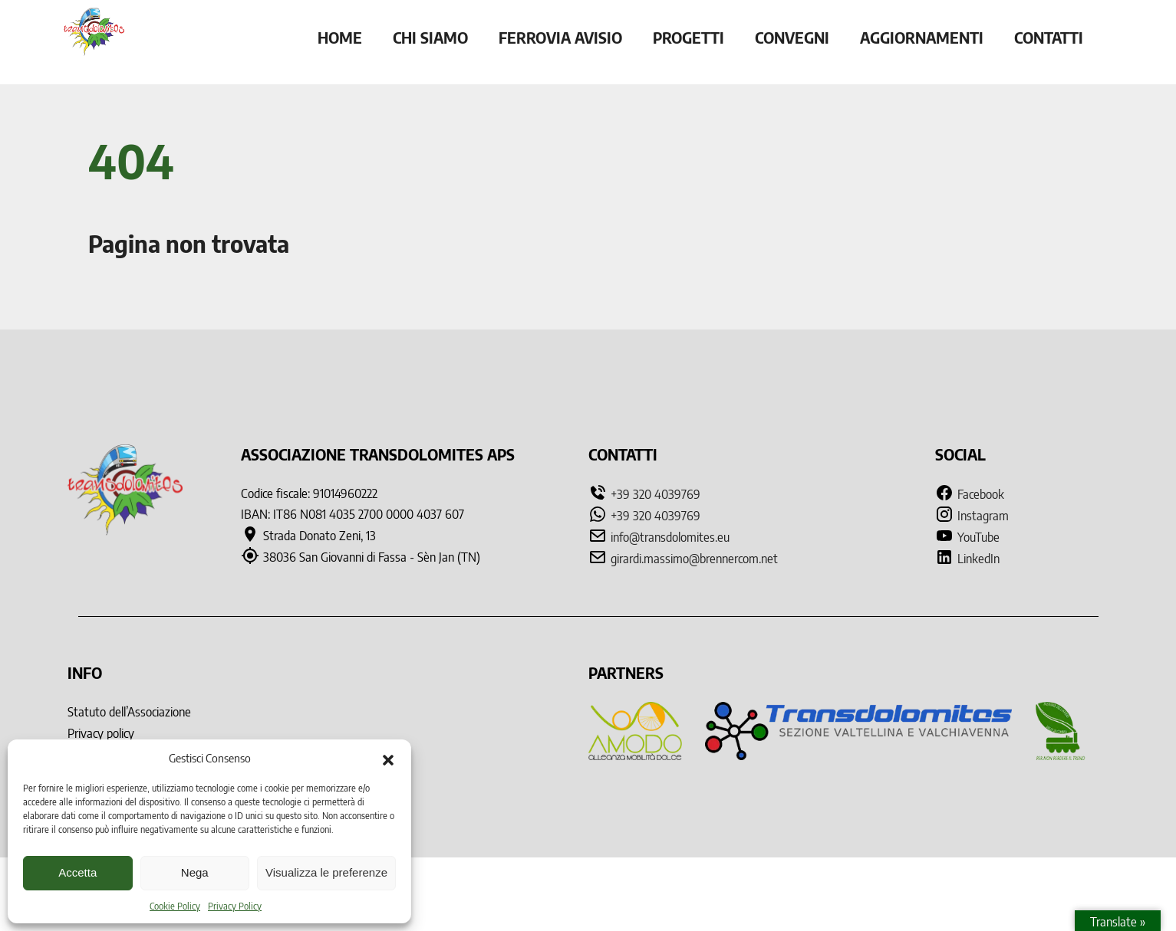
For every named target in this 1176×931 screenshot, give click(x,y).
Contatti (1048, 37)
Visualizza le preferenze (326, 872)
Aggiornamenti (921, 37)
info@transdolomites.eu (670, 537)
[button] (388, 758)
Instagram (972, 515)
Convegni (792, 37)
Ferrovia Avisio (560, 37)
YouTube (967, 537)
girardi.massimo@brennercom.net (694, 558)
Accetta (77, 872)
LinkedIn (967, 558)
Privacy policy (101, 733)
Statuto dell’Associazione (129, 712)
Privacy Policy (235, 906)
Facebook (969, 494)
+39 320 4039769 (655, 494)
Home (340, 37)
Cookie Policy (175, 906)
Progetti (688, 37)
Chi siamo (430, 37)
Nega (195, 872)
